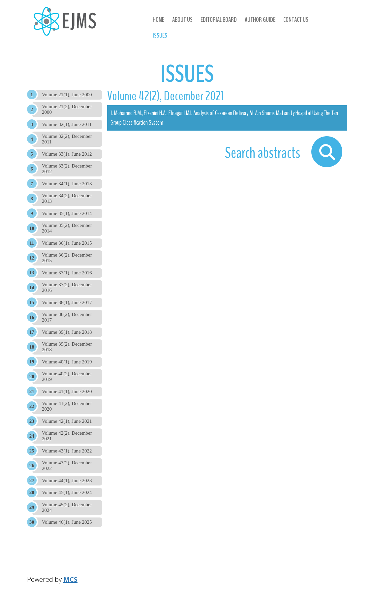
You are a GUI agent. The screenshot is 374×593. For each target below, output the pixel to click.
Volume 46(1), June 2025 (67, 522)
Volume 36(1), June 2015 (67, 243)
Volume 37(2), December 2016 (67, 287)
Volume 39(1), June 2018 (67, 332)
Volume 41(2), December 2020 (67, 406)
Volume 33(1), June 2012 (67, 154)
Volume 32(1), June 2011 (67, 124)
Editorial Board (219, 19)
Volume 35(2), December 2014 (67, 228)
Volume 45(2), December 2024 (67, 507)
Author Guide (260, 19)
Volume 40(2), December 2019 (67, 376)
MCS (70, 579)
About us (182, 19)
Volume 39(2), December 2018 (67, 346)
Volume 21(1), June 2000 (67, 94)
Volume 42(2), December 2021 (67, 435)
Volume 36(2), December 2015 (67, 257)
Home (158, 19)
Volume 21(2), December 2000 (67, 109)
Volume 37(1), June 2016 (67, 272)
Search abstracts (263, 153)
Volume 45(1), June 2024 (67, 492)
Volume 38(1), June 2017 (67, 302)
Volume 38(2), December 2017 (67, 317)
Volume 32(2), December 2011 (67, 139)
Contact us (295, 19)
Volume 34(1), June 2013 (67, 183)
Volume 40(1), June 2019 (67, 361)
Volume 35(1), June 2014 (67, 213)
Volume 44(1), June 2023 (67, 480)
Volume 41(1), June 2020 (67, 391)
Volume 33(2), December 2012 (67, 168)
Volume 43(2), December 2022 (67, 465)
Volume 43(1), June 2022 (67, 450)
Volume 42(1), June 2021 (67, 421)
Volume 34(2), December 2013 (67, 198)
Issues (160, 35)
